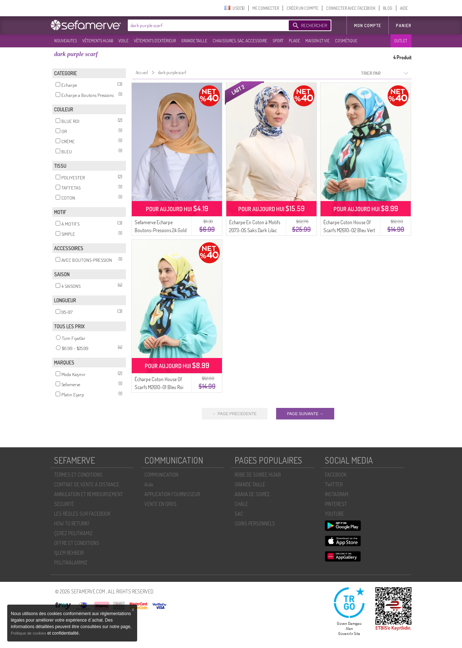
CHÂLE (241, 504)
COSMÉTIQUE (346, 40)
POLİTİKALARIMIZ (70, 562)
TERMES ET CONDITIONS (78, 475)
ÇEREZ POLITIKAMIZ (73, 533)
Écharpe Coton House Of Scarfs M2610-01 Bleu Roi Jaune (159, 387)
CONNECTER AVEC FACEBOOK (350, 8)
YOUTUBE (334, 514)
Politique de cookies (29, 633)
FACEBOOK (335, 475)
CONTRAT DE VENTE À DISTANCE (86, 484)
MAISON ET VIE (317, 40)
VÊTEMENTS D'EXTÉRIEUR (155, 40)
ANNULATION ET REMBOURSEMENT (88, 494)
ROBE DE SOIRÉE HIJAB (258, 475)
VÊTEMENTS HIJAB (97, 40)
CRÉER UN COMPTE (302, 8)
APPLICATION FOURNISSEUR (172, 494)
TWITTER (334, 484)
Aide (148, 484)
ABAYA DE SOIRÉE (252, 494)
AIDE (404, 8)
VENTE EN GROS (160, 504)
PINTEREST (336, 504)
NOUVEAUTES (65, 40)
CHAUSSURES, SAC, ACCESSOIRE (240, 40)
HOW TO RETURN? (71, 523)
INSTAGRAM (336, 494)
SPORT (278, 40)
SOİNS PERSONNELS (255, 523)
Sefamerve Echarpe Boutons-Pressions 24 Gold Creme (161, 230)
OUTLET (400, 40)
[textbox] (206, 25)
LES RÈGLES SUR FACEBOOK (82, 514)
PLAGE (294, 40)
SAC (239, 514)
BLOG (387, 8)
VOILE (123, 40)
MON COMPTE (367, 25)
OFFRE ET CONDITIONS (76, 543)
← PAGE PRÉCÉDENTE (235, 414)
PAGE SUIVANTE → (305, 414)
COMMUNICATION (161, 475)
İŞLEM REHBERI (69, 553)
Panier (403, 25)
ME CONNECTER (265, 8)
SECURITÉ (64, 504)
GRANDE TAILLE (194, 40)
